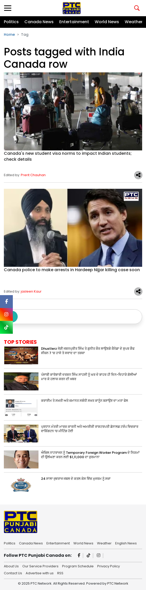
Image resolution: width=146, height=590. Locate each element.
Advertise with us (40, 573)
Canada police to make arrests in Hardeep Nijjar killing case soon (72, 270)
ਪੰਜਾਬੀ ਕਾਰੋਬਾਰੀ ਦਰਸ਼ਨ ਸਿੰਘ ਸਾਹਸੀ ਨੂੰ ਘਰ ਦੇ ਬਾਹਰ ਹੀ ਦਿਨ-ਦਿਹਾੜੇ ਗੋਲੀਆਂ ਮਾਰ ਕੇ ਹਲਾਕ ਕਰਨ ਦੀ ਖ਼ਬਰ (89, 376)
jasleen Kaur (31, 291)
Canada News (39, 22)
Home (9, 34)
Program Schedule (78, 566)
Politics (11, 22)
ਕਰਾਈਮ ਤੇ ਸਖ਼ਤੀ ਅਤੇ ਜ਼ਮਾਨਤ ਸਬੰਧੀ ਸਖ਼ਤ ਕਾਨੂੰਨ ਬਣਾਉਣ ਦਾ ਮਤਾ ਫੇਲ (84, 400)
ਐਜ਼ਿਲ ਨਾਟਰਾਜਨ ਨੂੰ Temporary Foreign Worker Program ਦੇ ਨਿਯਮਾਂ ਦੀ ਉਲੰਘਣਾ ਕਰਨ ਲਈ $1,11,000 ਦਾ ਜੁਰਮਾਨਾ (90, 454)
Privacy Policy (108, 566)
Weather (134, 22)
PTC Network (117, 583)
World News (107, 22)
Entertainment (74, 22)
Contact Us (13, 573)
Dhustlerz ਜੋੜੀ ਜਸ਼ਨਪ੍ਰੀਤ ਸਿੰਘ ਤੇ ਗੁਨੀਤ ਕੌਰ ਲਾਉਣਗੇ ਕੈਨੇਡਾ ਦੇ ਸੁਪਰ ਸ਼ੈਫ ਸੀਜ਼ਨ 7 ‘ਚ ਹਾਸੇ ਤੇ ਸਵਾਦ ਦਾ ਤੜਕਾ (87, 350)
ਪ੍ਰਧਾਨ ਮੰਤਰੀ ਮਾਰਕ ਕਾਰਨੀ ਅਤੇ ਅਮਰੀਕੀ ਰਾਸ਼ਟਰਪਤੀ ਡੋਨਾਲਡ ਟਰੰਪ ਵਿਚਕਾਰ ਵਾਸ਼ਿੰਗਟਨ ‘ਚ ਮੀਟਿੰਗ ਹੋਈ (89, 428)
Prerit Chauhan (33, 175)
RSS (60, 573)
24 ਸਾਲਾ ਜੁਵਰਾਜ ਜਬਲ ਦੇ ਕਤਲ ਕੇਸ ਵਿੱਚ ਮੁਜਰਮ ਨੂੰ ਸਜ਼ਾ (76, 478)
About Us (11, 566)
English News (126, 543)
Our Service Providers (40, 566)
